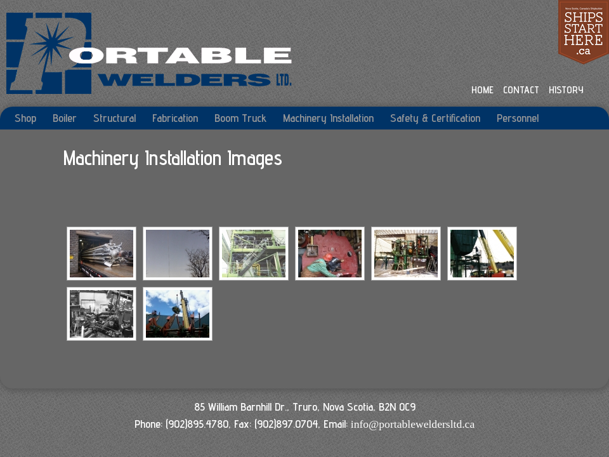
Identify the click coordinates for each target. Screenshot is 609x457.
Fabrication (175, 117)
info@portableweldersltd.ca (413, 424)
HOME (482, 90)
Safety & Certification (435, 117)
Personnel (518, 117)
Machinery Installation (328, 117)
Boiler (65, 117)
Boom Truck (240, 117)
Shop (25, 117)
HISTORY (566, 90)
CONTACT (521, 90)
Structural (114, 117)
